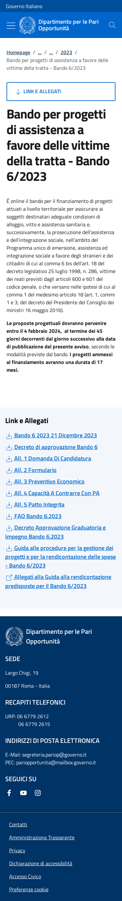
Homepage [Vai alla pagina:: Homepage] (18, 52)
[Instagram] (39, 792)
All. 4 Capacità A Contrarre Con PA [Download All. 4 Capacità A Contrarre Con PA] (52, 493)
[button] (28, 889)
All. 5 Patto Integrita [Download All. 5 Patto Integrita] (34, 504)
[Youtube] (25, 792)
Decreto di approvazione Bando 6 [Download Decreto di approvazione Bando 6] (51, 447)
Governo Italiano (24, 6)
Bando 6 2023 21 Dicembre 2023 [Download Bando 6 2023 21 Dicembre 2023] (51, 435)
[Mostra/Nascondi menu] (11, 25)
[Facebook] (10, 792)
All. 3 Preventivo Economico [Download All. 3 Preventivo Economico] (45, 481)
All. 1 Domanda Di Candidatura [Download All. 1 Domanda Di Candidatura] (48, 458)
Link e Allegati (37, 91)
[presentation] (112, 25)
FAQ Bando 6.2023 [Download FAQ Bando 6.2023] (33, 516)
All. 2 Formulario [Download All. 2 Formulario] (31, 470)
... (40, 52)
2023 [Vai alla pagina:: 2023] (66, 52)
